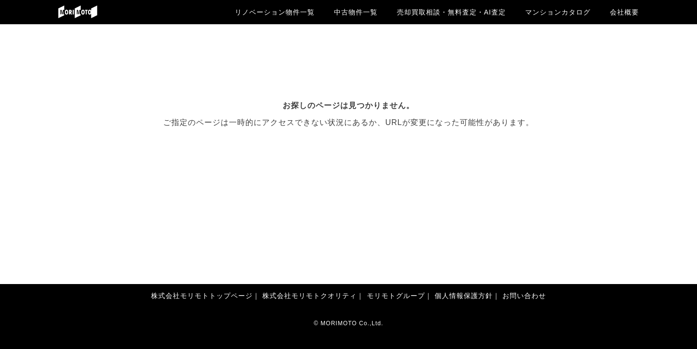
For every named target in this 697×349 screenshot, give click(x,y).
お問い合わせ (524, 296)
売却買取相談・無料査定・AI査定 (451, 12)
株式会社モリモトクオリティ (309, 296)
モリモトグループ (396, 296)
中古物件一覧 (356, 12)
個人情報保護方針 (464, 296)
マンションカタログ (558, 12)
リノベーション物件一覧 (275, 12)
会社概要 (624, 12)
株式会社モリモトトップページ (202, 296)
